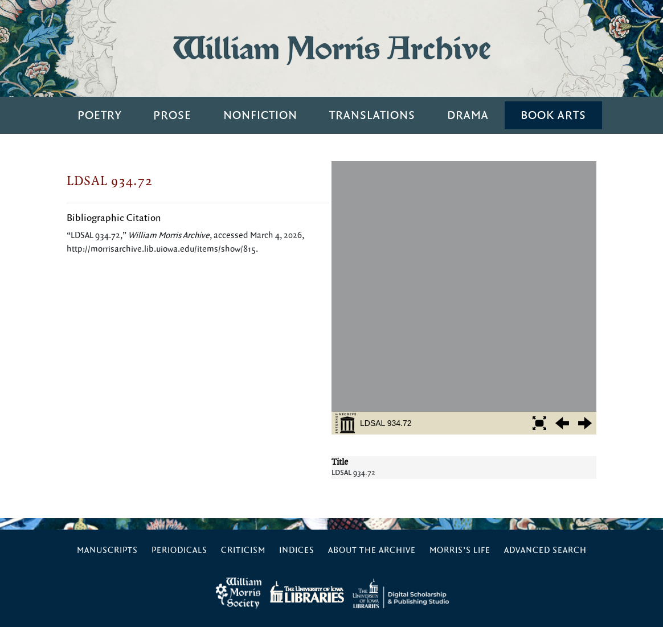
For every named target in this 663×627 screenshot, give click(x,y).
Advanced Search (545, 550)
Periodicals (179, 550)
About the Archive (372, 550)
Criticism (243, 550)
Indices (296, 550)
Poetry (99, 115)
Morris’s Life (459, 550)
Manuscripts (107, 550)
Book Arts (553, 115)
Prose (172, 115)
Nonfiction (260, 115)
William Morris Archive (331, 48)
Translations (372, 115)
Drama (468, 115)
